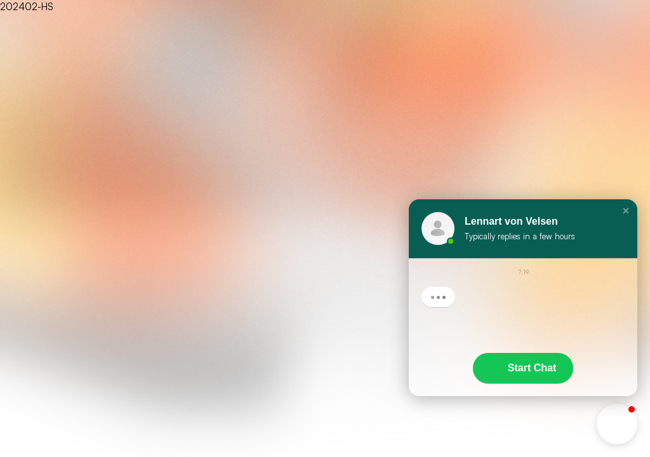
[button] (626, 210)
